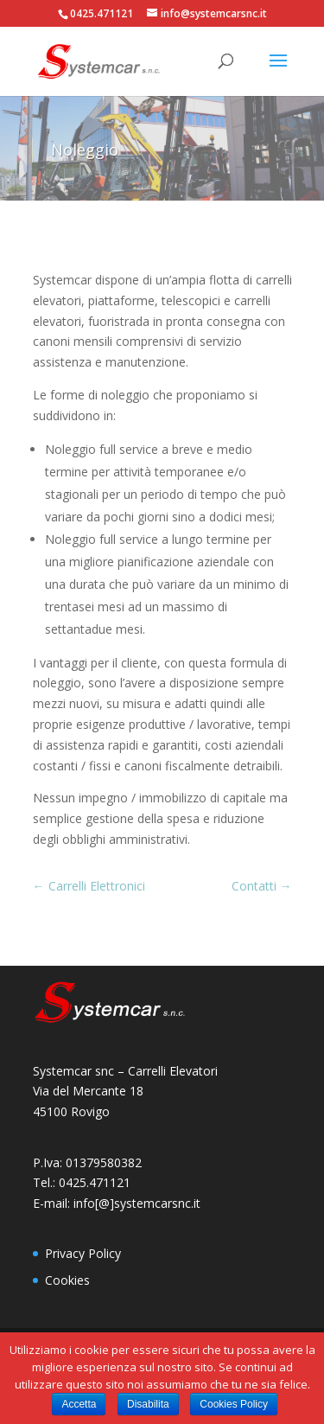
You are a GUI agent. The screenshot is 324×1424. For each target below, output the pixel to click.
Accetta (78, 1404)
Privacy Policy (83, 1253)
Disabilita (148, 1404)
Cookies (67, 1280)
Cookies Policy (234, 1404)
